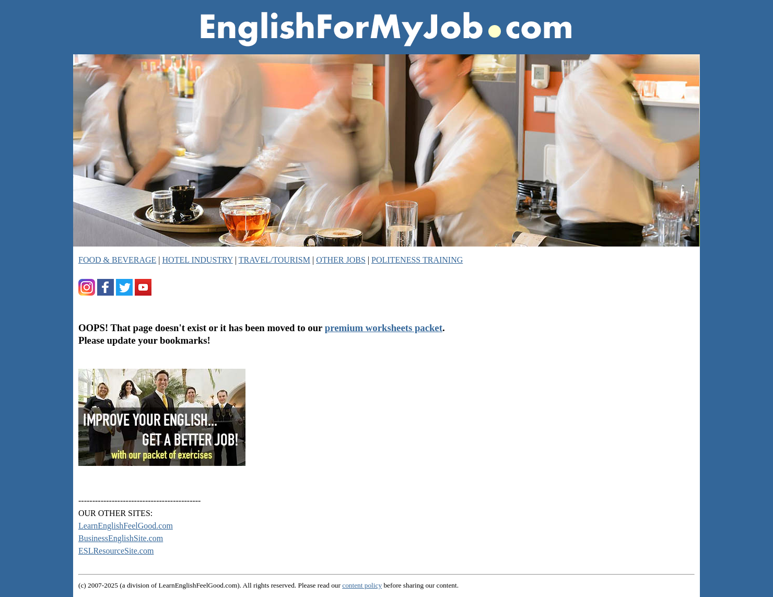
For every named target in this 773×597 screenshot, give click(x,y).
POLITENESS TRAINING (417, 259)
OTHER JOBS (341, 259)
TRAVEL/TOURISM (274, 259)
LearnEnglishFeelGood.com (125, 525)
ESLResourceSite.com (116, 550)
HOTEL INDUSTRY (197, 259)
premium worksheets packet (383, 327)
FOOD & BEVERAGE (117, 259)
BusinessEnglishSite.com (120, 538)
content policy (362, 585)
